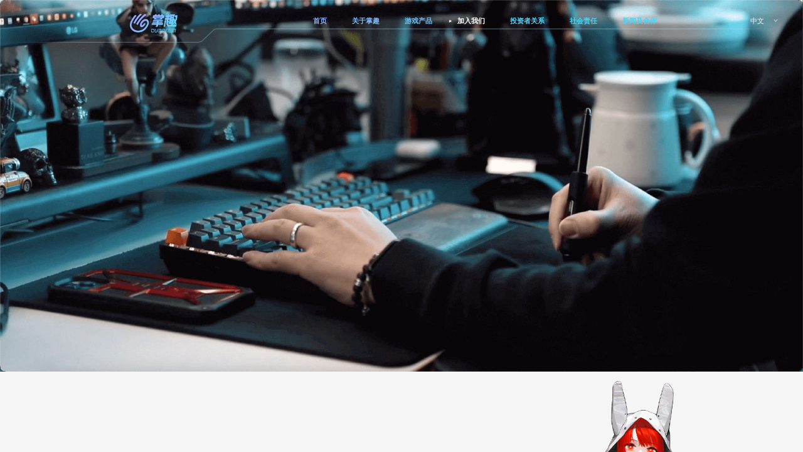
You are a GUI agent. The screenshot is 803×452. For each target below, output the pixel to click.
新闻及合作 (639, 20)
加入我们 (471, 20)
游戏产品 (418, 20)
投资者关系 (527, 20)
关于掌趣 (366, 20)
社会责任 (583, 20)
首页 (320, 20)
